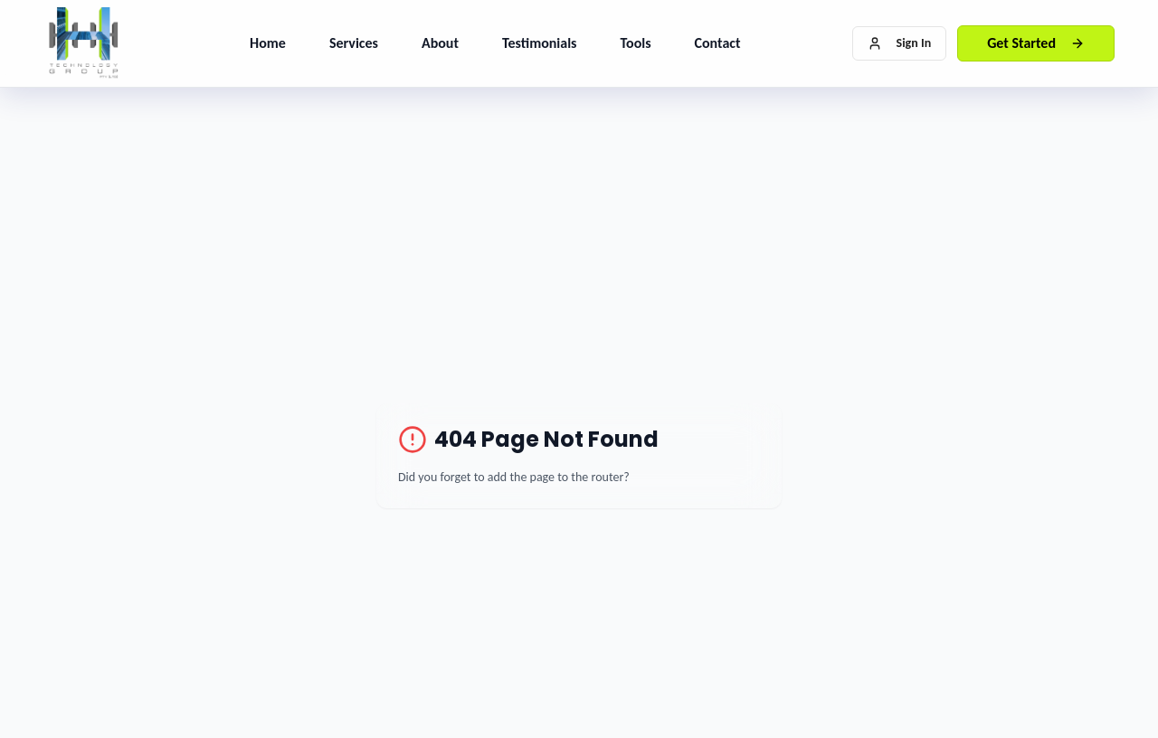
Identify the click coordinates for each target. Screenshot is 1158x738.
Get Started (1036, 43)
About (440, 43)
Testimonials (539, 43)
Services (353, 43)
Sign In (900, 43)
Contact (718, 43)
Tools (635, 43)
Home (268, 43)
